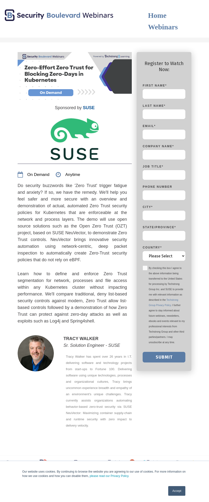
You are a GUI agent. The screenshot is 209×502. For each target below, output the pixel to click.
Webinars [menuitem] (163, 27)
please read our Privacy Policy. (109, 476)
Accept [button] (176, 491)
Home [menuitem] (157, 15)
